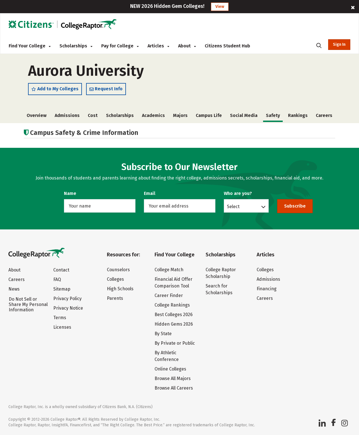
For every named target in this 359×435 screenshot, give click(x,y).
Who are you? (238, 193)
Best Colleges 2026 (174, 314)
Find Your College (29, 46)
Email (149, 193)
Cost (93, 115)
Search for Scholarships (219, 289)
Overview (37, 115)
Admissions (67, 115)
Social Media (243, 115)
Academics (153, 115)
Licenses (62, 327)
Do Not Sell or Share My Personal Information (28, 304)
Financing (267, 288)
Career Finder (169, 295)
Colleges (115, 279)
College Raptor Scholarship (221, 273)
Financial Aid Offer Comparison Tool (173, 283)
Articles (158, 46)
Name (70, 193)
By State (163, 333)
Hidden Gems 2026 (174, 324)
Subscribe (295, 206)
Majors (180, 115)
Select (233, 206)
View (219, 6)
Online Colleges (170, 369)
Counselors (118, 269)
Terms (59, 317)
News (14, 289)
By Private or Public (175, 343)
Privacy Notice (68, 308)
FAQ (57, 279)
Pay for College (120, 46)
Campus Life (209, 115)
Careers (324, 115)
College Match (169, 269)
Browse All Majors (173, 378)
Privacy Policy (67, 298)
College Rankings (172, 305)
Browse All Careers (174, 388)
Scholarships (75, 46)
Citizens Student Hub (227, 46)
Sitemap (61, 289)
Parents (115, 298)
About (187, 46)
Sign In (339, 44)
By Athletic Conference (167, 356)
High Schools (120, 288)
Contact (61, 270)
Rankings (298, 115)
